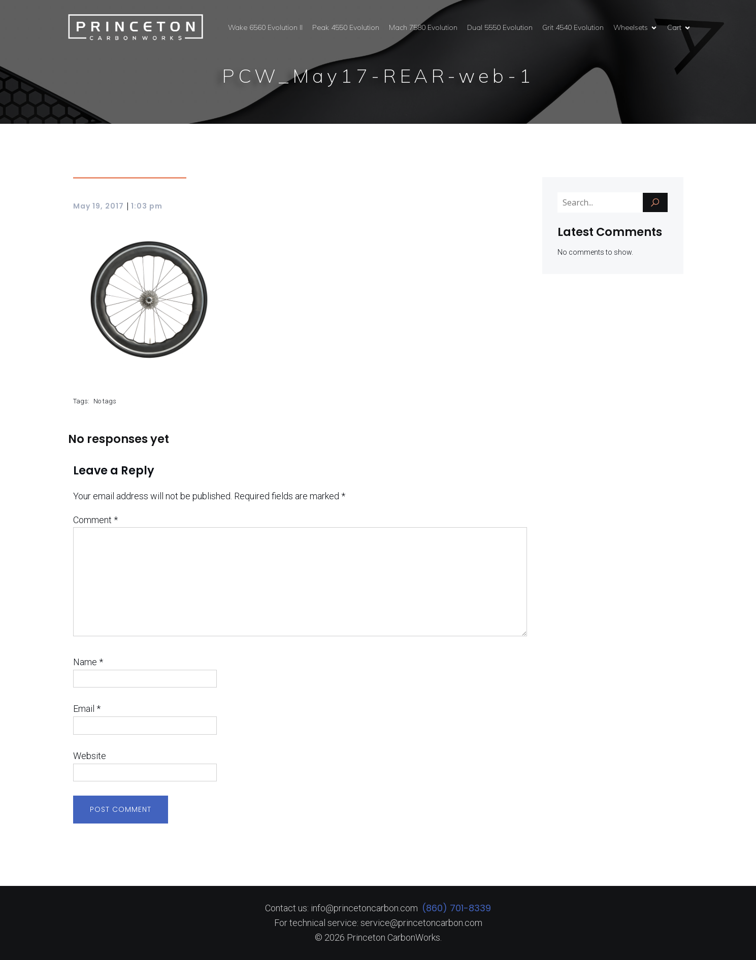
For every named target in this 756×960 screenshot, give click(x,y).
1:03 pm (146, 206)
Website (89, 755)
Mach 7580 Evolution (423, 27)
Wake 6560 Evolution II (265, 27)
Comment (95, 520)
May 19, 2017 (98, 206)
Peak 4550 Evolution (345, 27)
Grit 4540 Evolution (573, 27)
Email (87, 708)
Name (88, 662)
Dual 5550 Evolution (500, 27)
